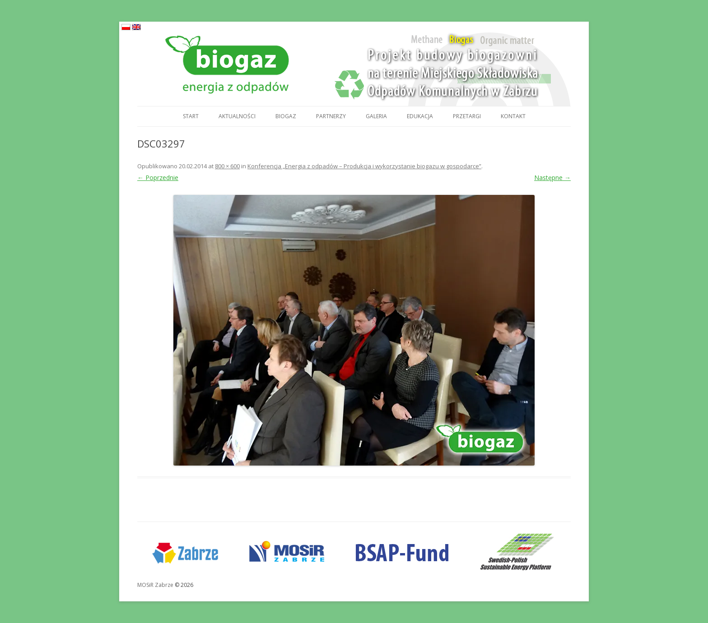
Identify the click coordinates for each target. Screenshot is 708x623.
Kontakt (513, 116)
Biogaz (285, 116)
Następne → (552, 177)
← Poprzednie (157, 177)
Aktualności (237, 116)
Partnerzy (331, 116)
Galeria (376, 116)
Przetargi (467, 116)
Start (191, 116)
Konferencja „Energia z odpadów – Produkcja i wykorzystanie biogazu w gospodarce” (364, 166)
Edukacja (420, 116)
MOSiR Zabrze (155, 585)
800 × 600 (227, 166)
